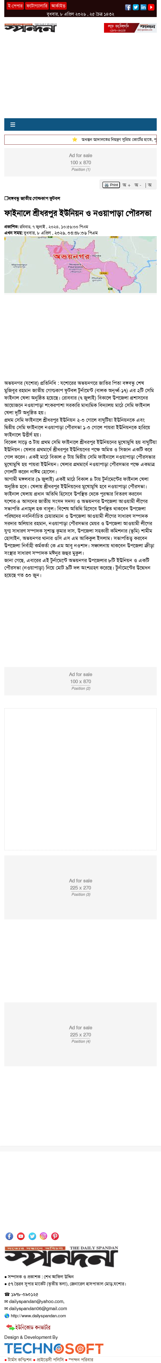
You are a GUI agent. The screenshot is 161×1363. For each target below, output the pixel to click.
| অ (148, 185)
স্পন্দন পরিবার (79, 1360)
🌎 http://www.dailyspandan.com (35, 1316)
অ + (127, 185)
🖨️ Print (111, 185)
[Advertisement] (80, 78)
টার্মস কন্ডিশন (18, 1360)
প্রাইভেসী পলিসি (48, 1360)
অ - (138, 185)
